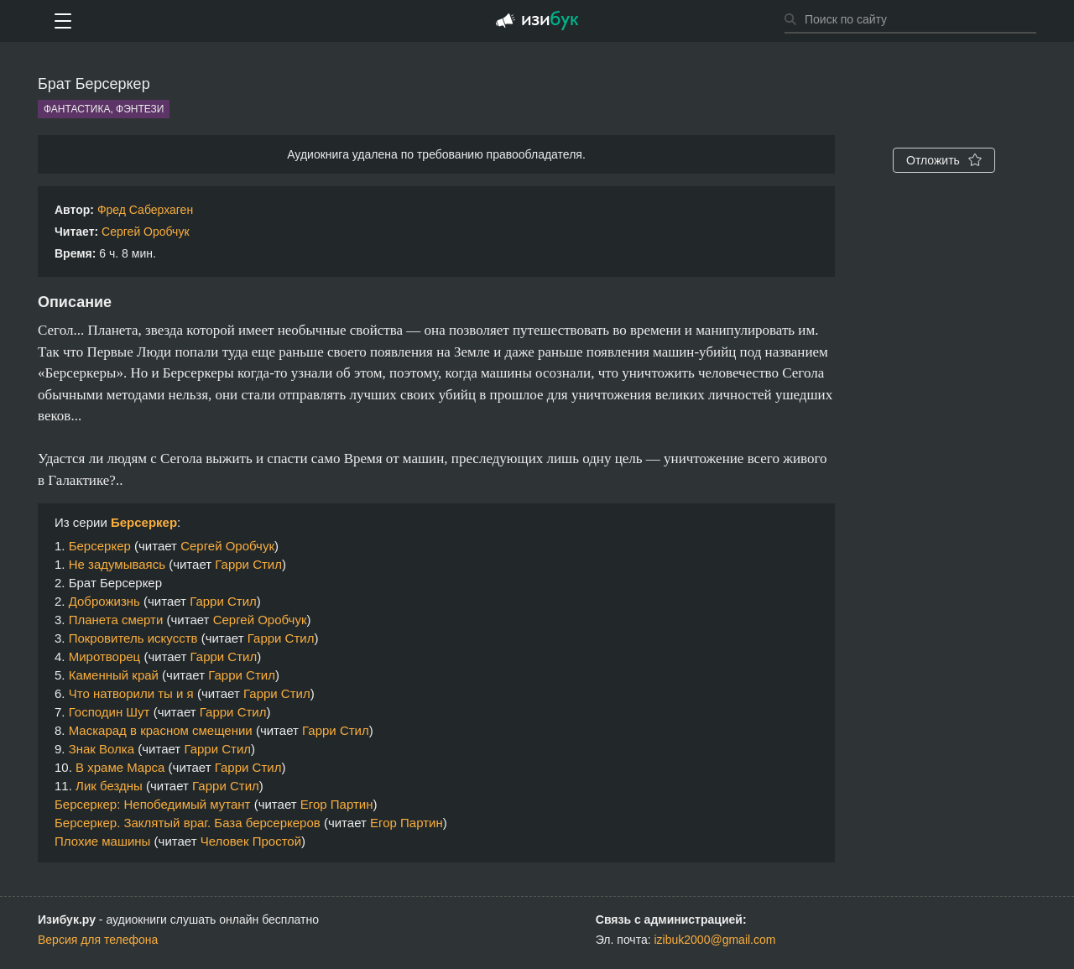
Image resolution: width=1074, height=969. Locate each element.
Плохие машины (102, 841)
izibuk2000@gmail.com (715, 939)
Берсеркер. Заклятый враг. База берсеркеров (188, 822)
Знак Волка (101, 749)
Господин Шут (109, 712)
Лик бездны (109, 786)
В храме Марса (120, 767)
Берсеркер (144, 522)
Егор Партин (336, 804)
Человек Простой (251, 841)
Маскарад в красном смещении (161, 730)
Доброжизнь (104, 601)
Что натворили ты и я (131, 693)
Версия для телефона (98, 939)
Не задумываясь (117, 564)
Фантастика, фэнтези (104, 109)
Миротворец (105, 656)
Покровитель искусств (133, 638)
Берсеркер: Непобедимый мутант (153, 804)
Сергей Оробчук (145, 231)
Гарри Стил (248, 564)
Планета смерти (116, 619)
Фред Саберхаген (145, 209)
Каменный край (114, 675)
